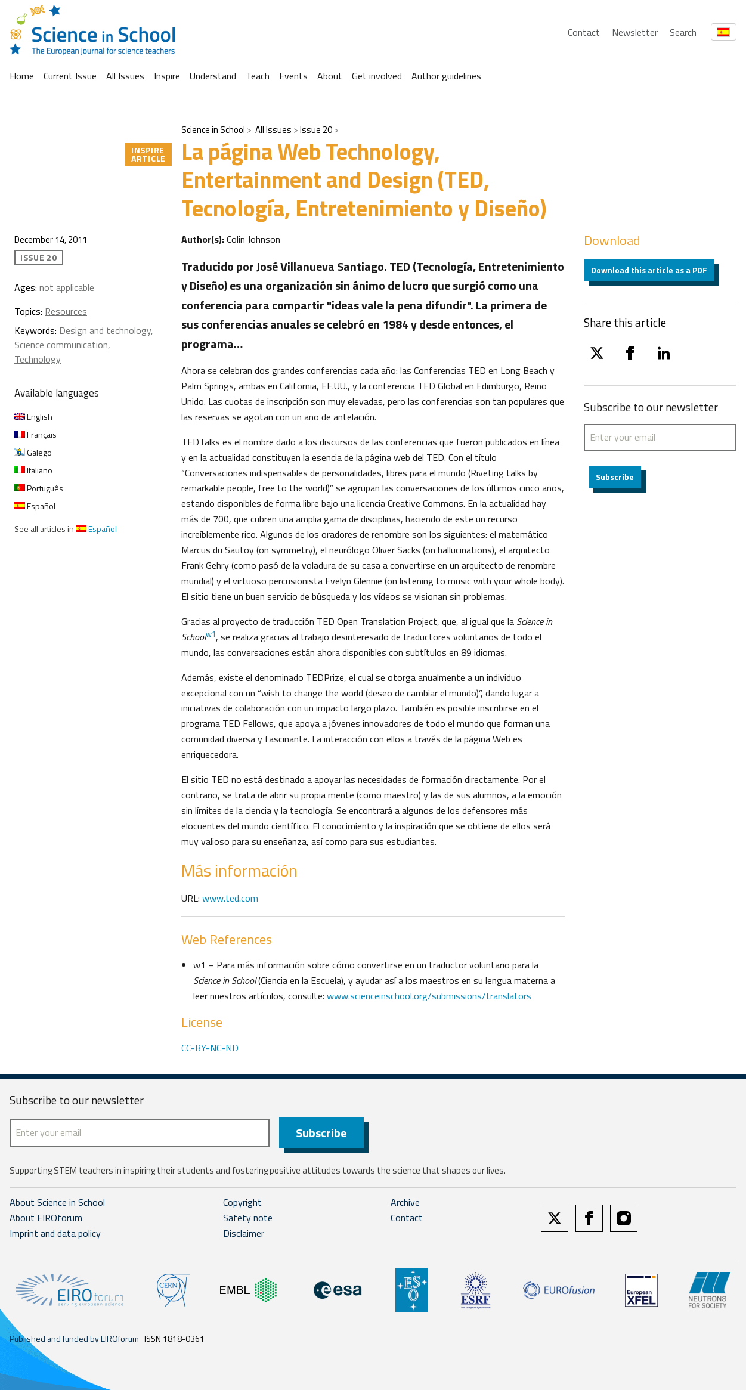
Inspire (167, 76)
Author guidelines (446, 76)
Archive (405, 1203)
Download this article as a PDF (649, 270)
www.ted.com (230, 898)
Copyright (242, 1203)
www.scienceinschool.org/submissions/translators (429, 996)
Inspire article (148, 154)
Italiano (33, 470)
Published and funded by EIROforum (74, 1338)
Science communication (61, 345)
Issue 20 (316, 130)
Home (22, 76)
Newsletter (635, 32)
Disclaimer (243, 1233)
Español (34, 506)
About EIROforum (46, 1218)
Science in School (213, 130)
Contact (584, 32)
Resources (66, 311)
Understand (213, 76)
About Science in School (57, 1203)
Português (38, 488)
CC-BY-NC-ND (210, 1048)
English (33, 416)
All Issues (125, 76)
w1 (211, 634)
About (329, 76)
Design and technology (105, 330)
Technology (37, 359)
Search (683, 32)
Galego (33, 452)
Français (35, 434)
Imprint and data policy (55, 1233)
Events (293, 76)
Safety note (248, 1218)
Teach (258, 76)
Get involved (377, 76)
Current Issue (70, 76)
